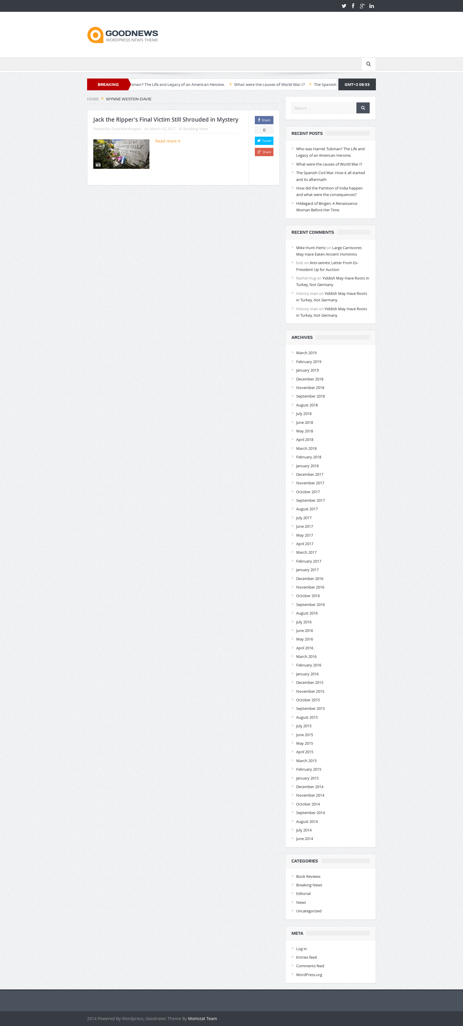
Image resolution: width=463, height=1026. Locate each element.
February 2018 (308, 457)
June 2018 (304, 422)
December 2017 (309, 474)
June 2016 (304, 630)
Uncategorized (309, 911)
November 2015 (310, 691)
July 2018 (304, 413)
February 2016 (308, 665)
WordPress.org (309, 974)
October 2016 (308, 595)
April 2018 (304, 439)
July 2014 (304, 830)
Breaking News (195, 128)
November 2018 (310, 387)
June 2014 (304, 838)
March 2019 (306, 352)
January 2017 (307, 569)
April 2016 (304, 648)
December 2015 (309, 682)
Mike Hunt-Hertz (311, 247)
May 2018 (304, 431)
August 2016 (307, 613)
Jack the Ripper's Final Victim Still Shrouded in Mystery (165, 119)
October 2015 (308, 699)
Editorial (303, 893)
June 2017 (304, 526)
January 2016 (307, 674)
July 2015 (304, 725)
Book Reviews (308, 876)
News (301, 902)
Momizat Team (202, 1018)
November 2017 (310, 483)
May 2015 (304, 743)
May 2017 (304, 535)
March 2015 (306, 760)
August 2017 (307, 509)
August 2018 (307, 405)
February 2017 (308, 561)
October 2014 (308, 804)
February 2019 (308, 361)
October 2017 (308, 491)
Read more (167, 141)
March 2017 (306, 552)
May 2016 (304, 639)
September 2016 (310, 604)
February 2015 (308, 769)
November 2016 (310, 587)
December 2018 (309, 379)
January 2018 (307, 465)
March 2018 (306, 448)
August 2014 (307, 821)
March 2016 (306, 656)
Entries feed (306, 957)
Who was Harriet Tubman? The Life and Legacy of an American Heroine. (175, 84)
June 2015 (304, 734)
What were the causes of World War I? (285, 84)
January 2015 (307, 778)
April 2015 (304, 751)
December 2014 (309, 786)
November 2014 (310, 795)
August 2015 (307, 717)
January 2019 (307, 370)
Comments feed (310, 965)
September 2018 (310, 396)
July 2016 (304, 622)
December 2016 (309, 578)
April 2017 (304, 543)
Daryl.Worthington (126, 128)
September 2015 (310, 708)
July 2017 (304, 517)
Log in (301, 948)
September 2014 (310, 812)
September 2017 (310, 500)
